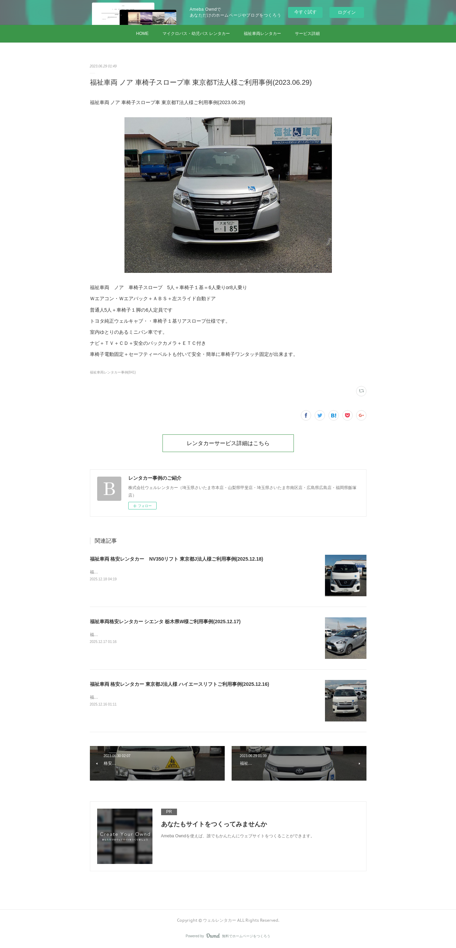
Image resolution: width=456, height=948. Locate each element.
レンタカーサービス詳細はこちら (228, 443)
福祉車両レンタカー (262, 33)
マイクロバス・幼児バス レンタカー (196, 33)
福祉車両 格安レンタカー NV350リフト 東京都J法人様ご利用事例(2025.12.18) (176, 559)
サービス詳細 (307, 33)
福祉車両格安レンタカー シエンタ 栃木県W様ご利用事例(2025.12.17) (165, 621)
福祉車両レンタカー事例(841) (113, 372)
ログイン (347, 12)
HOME (142, 33)
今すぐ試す (305, 12)
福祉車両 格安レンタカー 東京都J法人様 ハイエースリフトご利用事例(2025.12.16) (179, 684)
